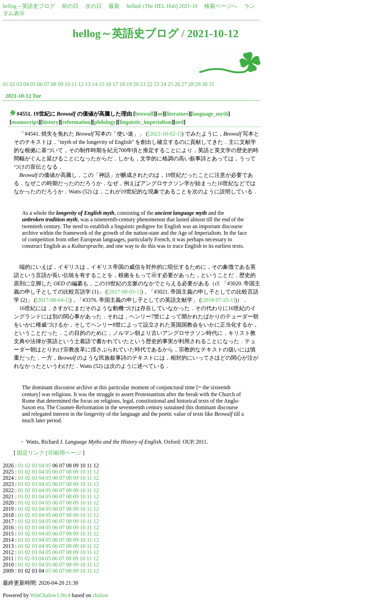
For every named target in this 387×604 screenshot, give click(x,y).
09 (60, 84)
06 (40, 84)
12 (81, 84)
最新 (114, 6)
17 (115, 84)
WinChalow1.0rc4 (50, 595)
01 (5, 84)
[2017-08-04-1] (53, 300)
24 (163, 84)
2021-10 (188, 6)
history (50, 122)
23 (156, 84)
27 (184, 84)
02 (12, 84)
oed (179, 122)
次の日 (93, 6)
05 (33, 84)
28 (191, 84)
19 (129, 84)
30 (204, 84)
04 (26, 84)
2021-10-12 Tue (23, 96)
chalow (100, 595)
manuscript (24, 122)
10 (67, 84)
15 (101, 84)
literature (177, 114)
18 (122, 84)
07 (46, 84)
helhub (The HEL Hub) (152, 6)
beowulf (144, 114)
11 (74, 84)
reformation (76, 122)
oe (160, 114)
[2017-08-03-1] (124, 292)
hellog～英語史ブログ (29, 6)
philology (105, 122)
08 (53, 84)
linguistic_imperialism (146, 122)
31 (211, 84)
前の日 (70, 6)
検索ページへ (220, 6)
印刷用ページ (64, 453)
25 (170, 84)
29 (197, 84)
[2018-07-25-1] (218, 300)
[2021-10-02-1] (165, 134)
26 (177, 84)
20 (136, 84)
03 (19, 84)
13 (87, 84)
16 (108, 84)
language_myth (210, 114)
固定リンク (30, 453)
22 (149, 84)
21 (142, 84)
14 (94, 84)
